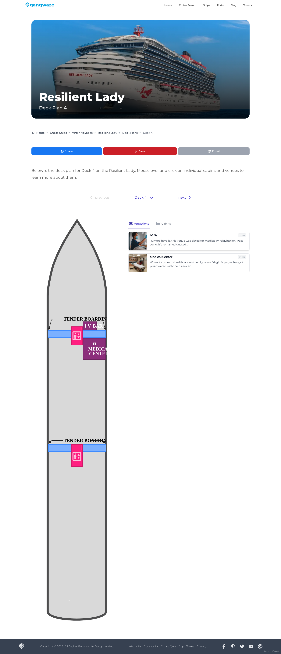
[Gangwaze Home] (40, 5)
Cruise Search (187, 5)
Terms (190, 646)
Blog (233, 5)
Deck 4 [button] (144, 197)
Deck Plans (130, 132)
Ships (206, 5)
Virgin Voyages (82, 132)
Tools (248, 5)
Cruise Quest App (172, 646)
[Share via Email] (214, 151)
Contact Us (151, 646)
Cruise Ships (58, 132)
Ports (220, 5)
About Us (135, 646)
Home (168, 5)
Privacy (201, 646)
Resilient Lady (107, 132)
